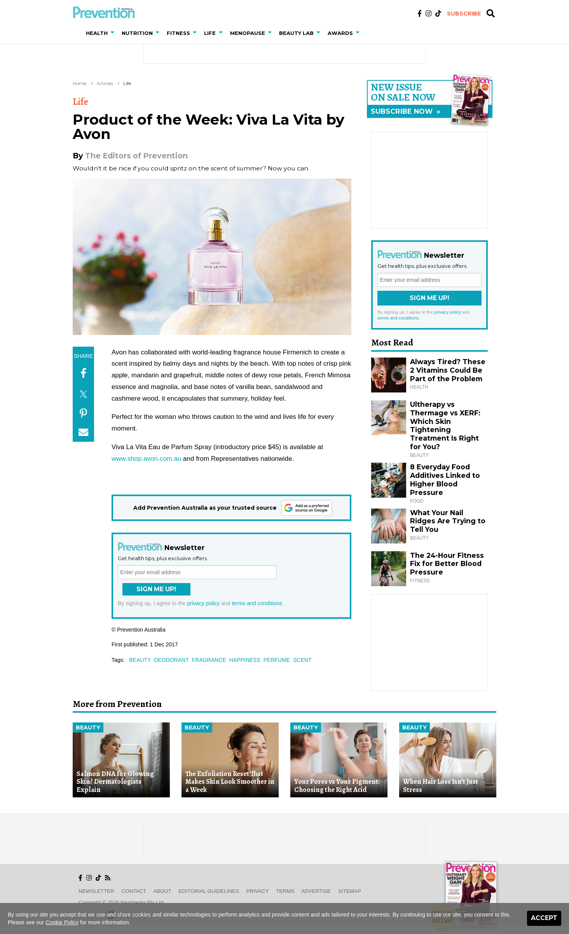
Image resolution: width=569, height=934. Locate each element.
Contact (134, 891)
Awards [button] (340, 33)
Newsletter (96, 891)
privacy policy (203, 603)
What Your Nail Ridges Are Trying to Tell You (447, 521)
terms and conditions (257, 603)
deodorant (171, 660)
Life (127, 83)
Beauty (88, 727)
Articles (105, 83)
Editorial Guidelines (209, 891)
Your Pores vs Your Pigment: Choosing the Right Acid (337, 785)
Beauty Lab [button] (296, 33)
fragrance (209, 660)
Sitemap (349, 891)
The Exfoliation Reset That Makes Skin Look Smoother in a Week (229, 781)
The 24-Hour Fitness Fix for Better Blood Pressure (447, 563)
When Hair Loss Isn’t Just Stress (440, 785)
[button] (114, 33)
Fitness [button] (178, 33)
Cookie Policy (62, 922)
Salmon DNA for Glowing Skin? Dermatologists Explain (115, 781)
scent (302, 660)
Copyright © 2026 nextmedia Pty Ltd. (122, 902)
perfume (277, 660)
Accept (544, 918)
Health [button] (97, 33)
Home (79, 83)
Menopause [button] (247, 33)
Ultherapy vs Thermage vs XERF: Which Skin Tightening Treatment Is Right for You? (445, 425)
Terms (285, 891)
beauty (140, 660)
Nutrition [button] (137, 33)
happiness (244, 660)
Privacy (257, 891)
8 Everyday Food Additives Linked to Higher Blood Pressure (445, 480)
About (162, 891)
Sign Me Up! (156, 589)
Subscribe (464, 13)
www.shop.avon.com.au (146, 458)
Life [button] (210, 33)
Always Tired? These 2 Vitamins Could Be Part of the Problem (447, 370)
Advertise (316, 891)
